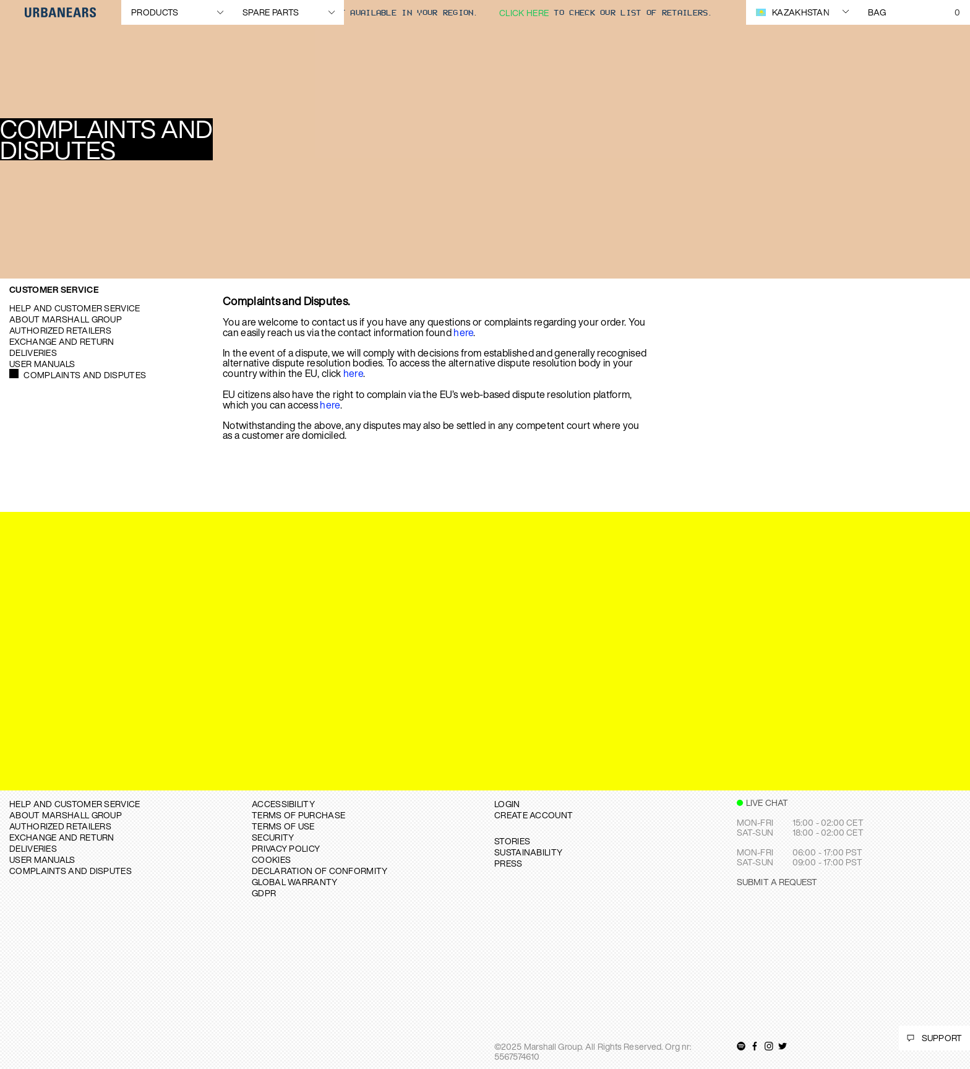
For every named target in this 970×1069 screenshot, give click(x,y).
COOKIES (271, 859)
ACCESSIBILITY (283, 803)
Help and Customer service (74, 307)
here (463, 332)
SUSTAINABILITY (528, 852)
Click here (524, 12)
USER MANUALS (42, 859)
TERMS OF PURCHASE (298, 814)
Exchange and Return (61, 341)
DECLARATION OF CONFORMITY (320, 870)
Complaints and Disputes (85, 374)
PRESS (508, 863)
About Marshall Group (65, 319)
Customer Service (54, 289)
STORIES (512, 840)
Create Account (533, 814)
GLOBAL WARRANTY (295, 881)
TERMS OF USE (283, 826)
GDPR (264, 892)
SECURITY (273, 837)
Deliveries (33, 352)
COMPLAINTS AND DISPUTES (70, 870)
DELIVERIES (33, 848)
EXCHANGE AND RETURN (61, 837)
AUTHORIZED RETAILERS (60, 826)
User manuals (42, 363)
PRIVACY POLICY (286, 848)
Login (507, 803)
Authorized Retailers (60, 330)
